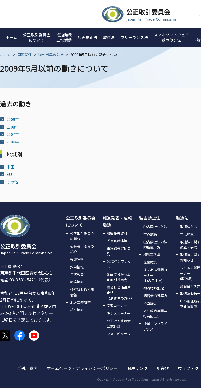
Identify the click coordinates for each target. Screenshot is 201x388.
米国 (10, 167)
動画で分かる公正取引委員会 (119, 277)
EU (9, 174)
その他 (12, 181)
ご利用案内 (27, 368)
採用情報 (77, 266)
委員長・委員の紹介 (82, 249)
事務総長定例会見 (119, 251)
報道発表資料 (117, 233)
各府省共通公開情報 (82, 292)
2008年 (13, 127)
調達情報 (77, 281)
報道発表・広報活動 (117, 221)
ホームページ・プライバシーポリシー (82, 368)
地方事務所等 (80, 302)
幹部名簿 (77, 259)
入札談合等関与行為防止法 (155, 313)
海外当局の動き (51, 54)
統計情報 (77, 309)
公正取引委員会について (80, 221)
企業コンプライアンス (155, 326)
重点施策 (150, 234)
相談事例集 (151, 254)
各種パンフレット (119, 264)
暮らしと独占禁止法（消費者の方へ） (120, 293)
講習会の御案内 (155, 295)
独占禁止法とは (155, 226)
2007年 (13, 134)
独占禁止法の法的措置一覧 (155, 244)
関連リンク (137, 368)
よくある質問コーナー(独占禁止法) (155, 275)
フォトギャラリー (119, 336)
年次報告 (77, 274)
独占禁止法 (149, 218)
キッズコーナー (119, 313)
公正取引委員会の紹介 (82, 236)
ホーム (5, 54)
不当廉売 (150, 303)
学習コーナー (117, 305)
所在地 (163, 368)
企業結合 (150, 262)
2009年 (13, 119)
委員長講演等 (117, 240)
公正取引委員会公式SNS (119, 323)
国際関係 (24, 54)
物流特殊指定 (153, 288)
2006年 (13, 141)
